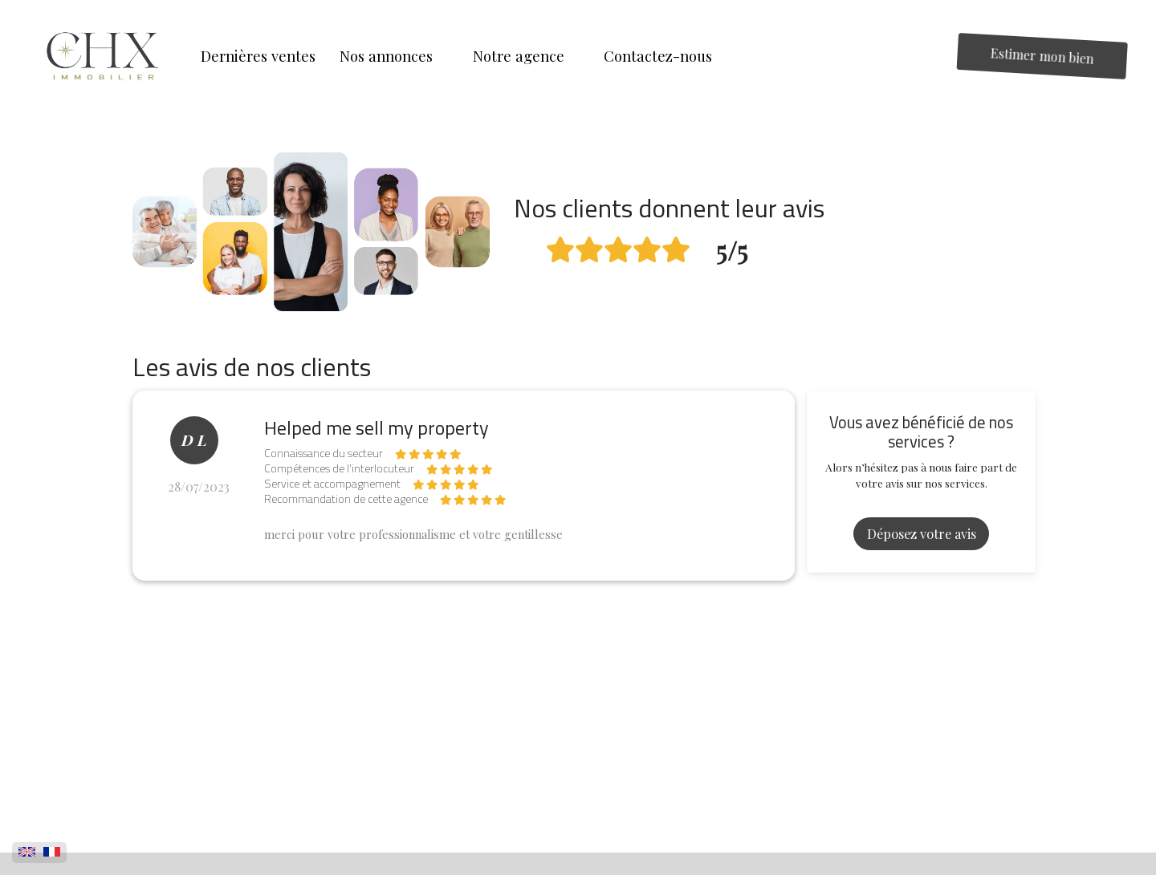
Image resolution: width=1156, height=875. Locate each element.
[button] (394, 56)
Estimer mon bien (1043, 55)
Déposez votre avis (921, 533)
